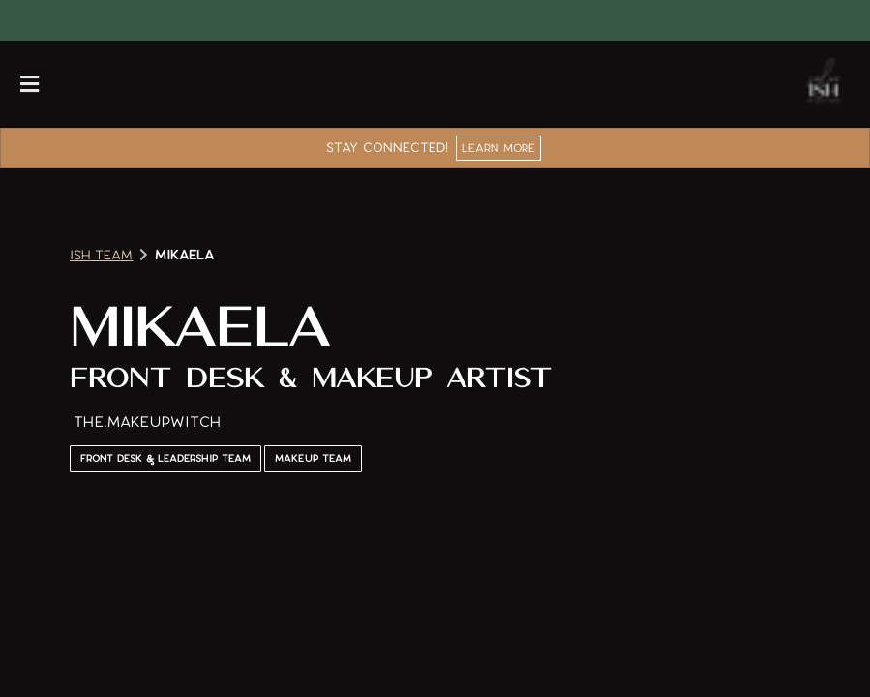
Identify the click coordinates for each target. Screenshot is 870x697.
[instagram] (46, 20)
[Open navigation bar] (30, 84)
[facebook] (31, 20)
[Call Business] (78, 85)
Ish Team (101, 255)
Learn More (498, 147)
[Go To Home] (824, 84)
